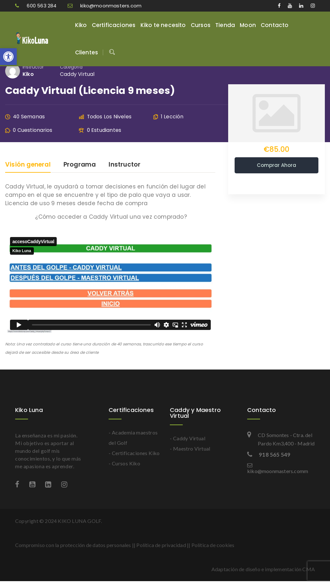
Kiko (81, 25)
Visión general (28, 165)
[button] (8, 56)
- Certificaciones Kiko (134, 453)
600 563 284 (36, 5)
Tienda (225, 25)
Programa (79, 165)
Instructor (33, 67)
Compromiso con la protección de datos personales (73, 545)
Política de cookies (213, 545)
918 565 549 (268, 454)
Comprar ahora (276, 165)
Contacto (275, 25)
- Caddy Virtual (187, 438)
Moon (248, 25)
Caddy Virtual (77, 74)
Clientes (86, 52)
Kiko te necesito (163, 25)
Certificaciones (114, 25)
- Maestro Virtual (190, 448)
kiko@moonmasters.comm (277, 468)
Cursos (200, 25)
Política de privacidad (161, 545)
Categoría (71, 67)
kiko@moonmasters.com (104, 5)
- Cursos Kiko (124, 463)
